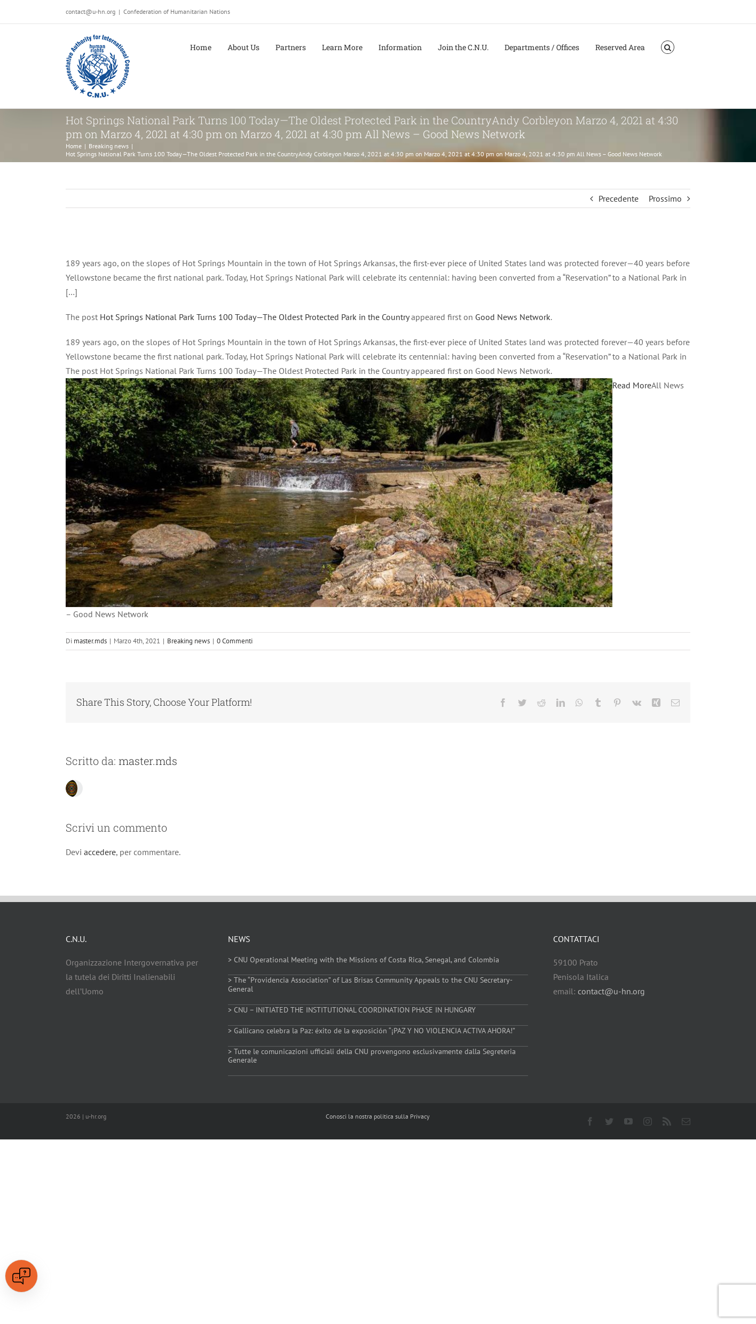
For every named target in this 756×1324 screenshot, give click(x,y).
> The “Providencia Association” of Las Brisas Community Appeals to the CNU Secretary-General (370, 984)
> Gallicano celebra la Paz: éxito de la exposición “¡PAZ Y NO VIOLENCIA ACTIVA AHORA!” (371, 1030)
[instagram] (647, 1121)
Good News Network (512, 317)
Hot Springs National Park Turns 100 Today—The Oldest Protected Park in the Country (254, 317)
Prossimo (665, 198)
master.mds (90, 640)
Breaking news (188, 640)
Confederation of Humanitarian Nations (176, 11)
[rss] (667, 1121)
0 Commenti (235, 640)
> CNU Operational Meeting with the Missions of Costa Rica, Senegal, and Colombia (363, 959)
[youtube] (628, 1121)
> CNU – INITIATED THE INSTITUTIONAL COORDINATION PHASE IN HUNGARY (352, 1010)
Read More (631, 385)
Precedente (618, 198)
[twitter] (609, 1121)
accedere (100, 852)
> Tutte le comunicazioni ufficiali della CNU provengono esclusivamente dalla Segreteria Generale (372, 1056)
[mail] (686, 1121)
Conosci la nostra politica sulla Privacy (378, 1116)
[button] (667, 46)
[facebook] (590, 1121)
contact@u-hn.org (611, 991)
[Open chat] (21, 1276)
